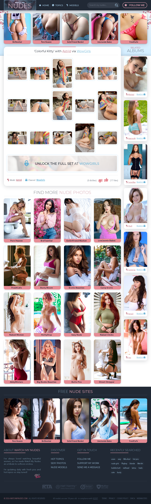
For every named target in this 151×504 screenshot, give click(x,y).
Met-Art (140, 463)
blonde (132, 463)
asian (113, 459)
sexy (119, 459)
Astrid (66, 51)
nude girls (115, 463)
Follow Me (134, 5)
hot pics (136, 459)
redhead (126, 468)
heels (141, 468)
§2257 (95, 498)
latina (134, 468)
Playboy (124, 463)
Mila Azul (126, 459)
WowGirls (84, 51)
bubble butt (115, 468)
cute (113, 472)
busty (119, 472)
